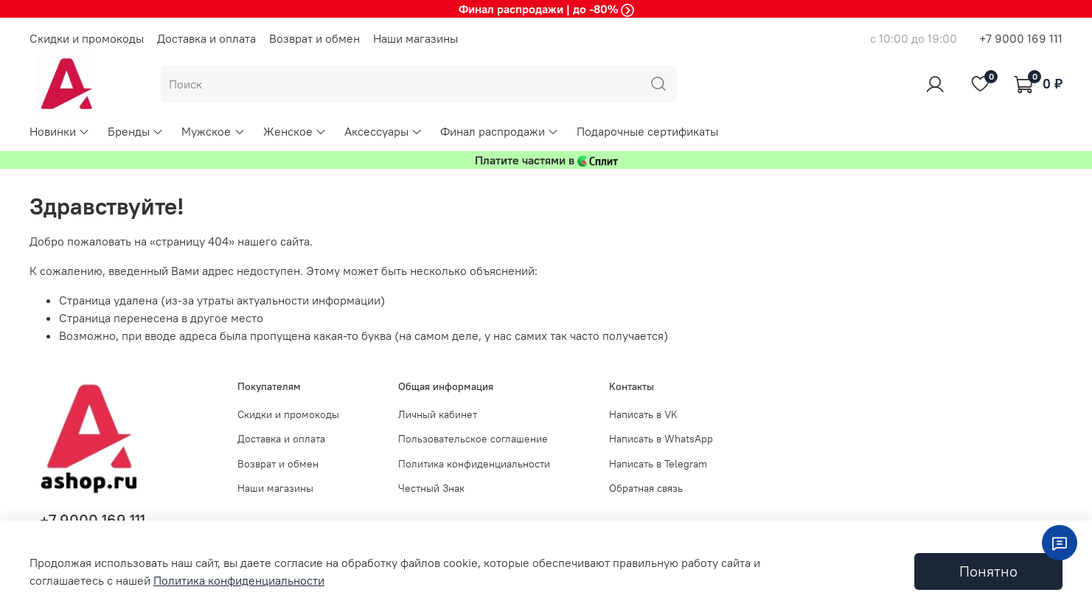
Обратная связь (646, 488)
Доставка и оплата (206, 38)
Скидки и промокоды (86, 38)
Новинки (59, 131)
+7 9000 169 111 (1021, 38)
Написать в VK (643, 414)
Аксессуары (383, 131)
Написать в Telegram (658, 463)
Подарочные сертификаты (647, 131)
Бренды (136, 131)
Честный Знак (431, 488)
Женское (295, 131)
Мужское (213, 131)
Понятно (988, 571)
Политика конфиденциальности (474, 463)
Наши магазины (415, 38)
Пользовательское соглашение (473, 438)
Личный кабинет (437, 414)
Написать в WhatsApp (661, 438)
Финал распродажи (499, 131)
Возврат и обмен (314, 38)
